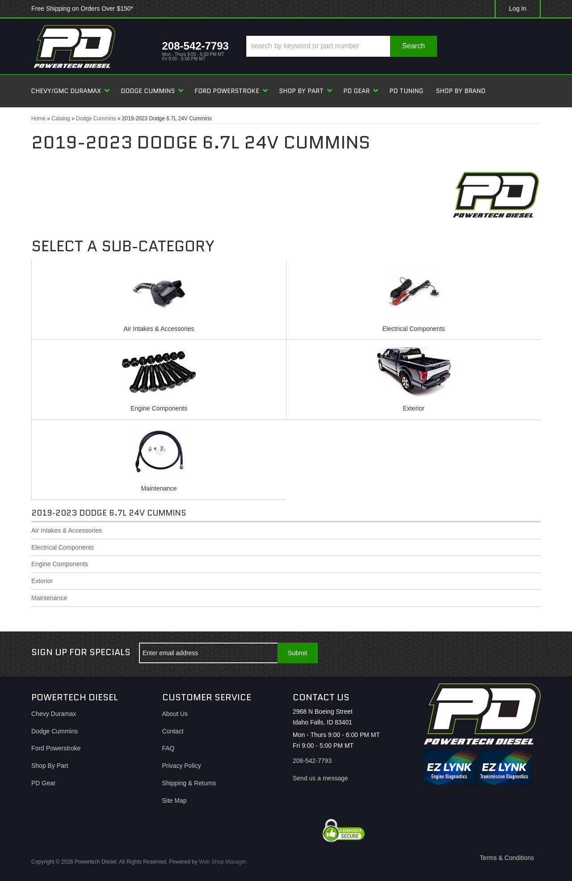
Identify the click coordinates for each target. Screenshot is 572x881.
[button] (341, 46)
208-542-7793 (312, 760)
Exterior (413, 408)
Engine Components (158, 408)
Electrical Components (413, 328)
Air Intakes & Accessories (159, 328)
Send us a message (320, 778)
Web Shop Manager (222, 862)
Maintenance (159, 488)
